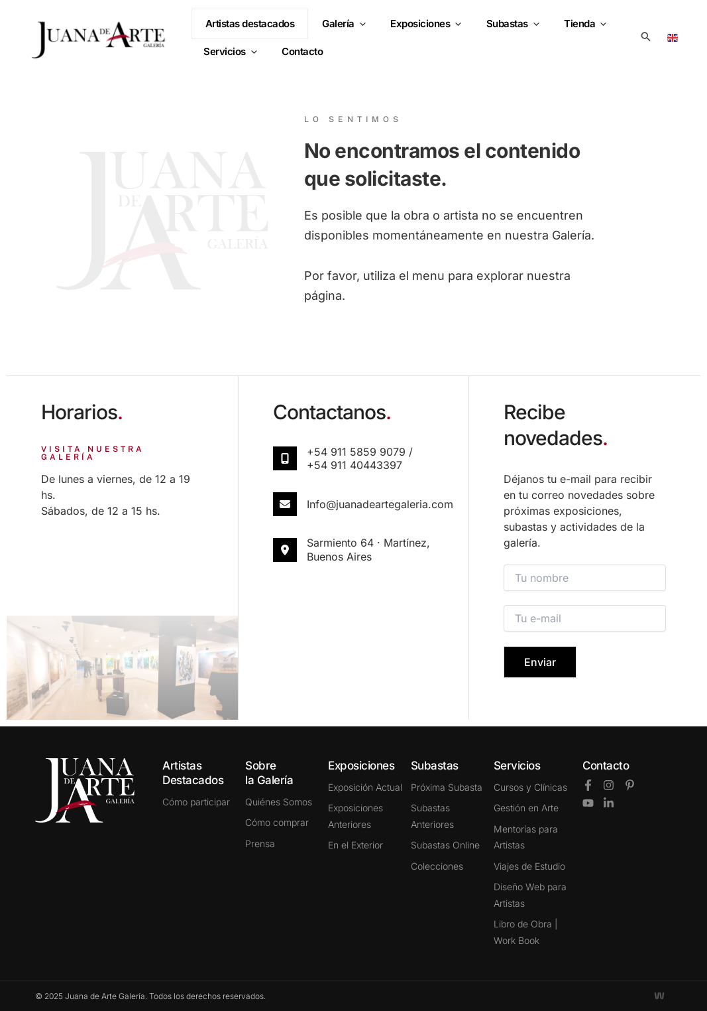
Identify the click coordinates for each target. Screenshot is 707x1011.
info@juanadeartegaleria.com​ (380, 504)
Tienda (573, 31)
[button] (362, 31)
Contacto (605, 765)
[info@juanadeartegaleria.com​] (285, 504)
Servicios (228, 50)
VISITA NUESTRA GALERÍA (92, 453)
